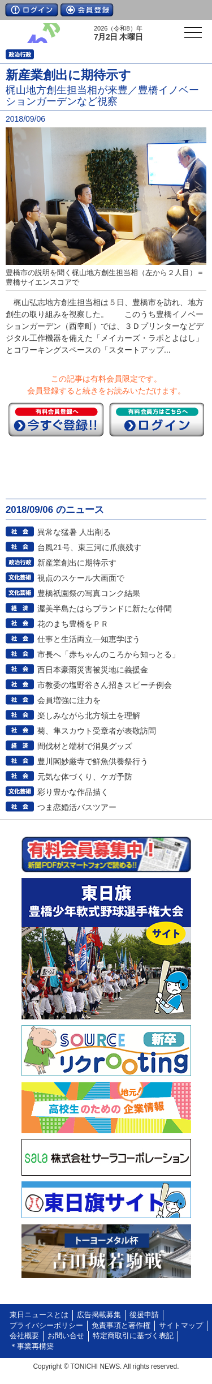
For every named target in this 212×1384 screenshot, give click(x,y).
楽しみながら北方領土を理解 (88, 715)
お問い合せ (65, 1336)
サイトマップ (181, 1326)
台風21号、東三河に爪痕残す (89, 547)
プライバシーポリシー (46, 1326)
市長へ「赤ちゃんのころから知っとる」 (108, 654)
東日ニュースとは (39, 1315)
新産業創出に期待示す (76, 562)
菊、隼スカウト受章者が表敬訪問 (96, 730)
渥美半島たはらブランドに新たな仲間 (104, 608)
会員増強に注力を (69, 700)
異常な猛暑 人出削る (74, 532)
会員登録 (87, 9)
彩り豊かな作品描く (73, 791)
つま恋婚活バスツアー (76, 807)
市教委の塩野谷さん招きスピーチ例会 (104, 684)
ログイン (31, 9)
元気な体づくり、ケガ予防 (84, 776)
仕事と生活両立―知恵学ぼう (88, 639)
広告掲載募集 (99, 1315)
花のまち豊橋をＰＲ (73, 623)
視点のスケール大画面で (80, 577)
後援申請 (144, 1315)
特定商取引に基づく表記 (133, 1336)
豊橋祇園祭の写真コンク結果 (88, 593)
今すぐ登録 (55, 419)
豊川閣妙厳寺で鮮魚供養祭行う (92, 761)
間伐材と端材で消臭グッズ (84, 746)
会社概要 (24, 1336)
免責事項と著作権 (121, 1326)
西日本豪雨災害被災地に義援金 (92, 669)
